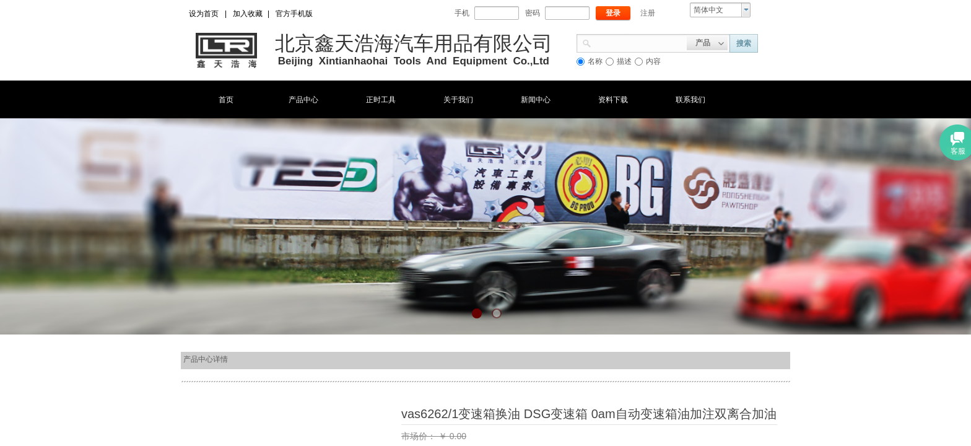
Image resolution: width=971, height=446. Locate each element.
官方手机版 (294, 13)
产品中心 (303, 99)
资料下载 (613, 99)
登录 (613, 13)
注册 (647, 13)
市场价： (419, 436)
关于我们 (458, 99)
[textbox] (639, 42)
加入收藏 (248, 13)
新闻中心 (536, 99)
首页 (226, 99)
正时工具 (381, 99)
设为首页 (204, 13)
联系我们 (690, 99)
